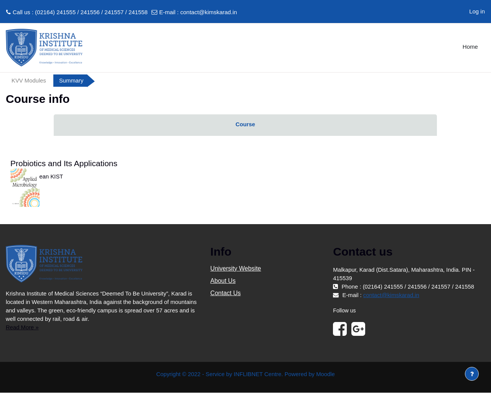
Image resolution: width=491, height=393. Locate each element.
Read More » (22, 327)
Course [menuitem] (245, 124)
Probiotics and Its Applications (63, 163)
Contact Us (225, 293)
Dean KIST (50, 176)
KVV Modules (29, 80)
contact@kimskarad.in (208, 12)
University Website (235, 269)
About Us (223, 281)
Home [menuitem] (470, 46)
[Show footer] (472, 374)
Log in (477, 11)
